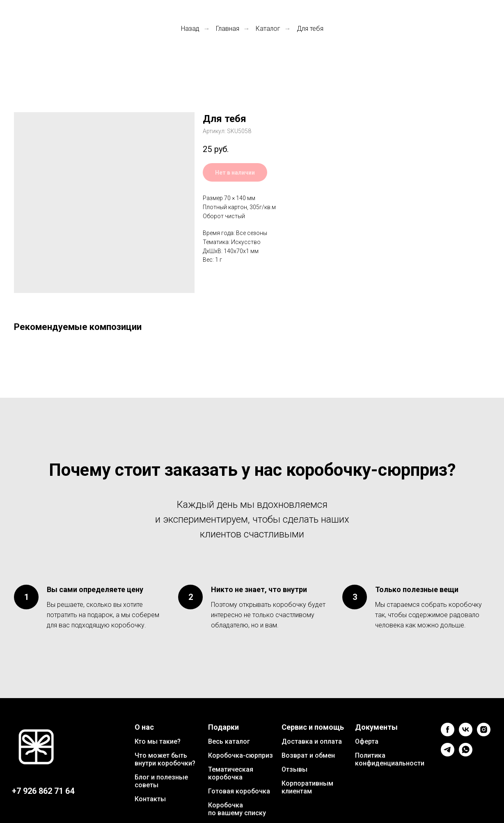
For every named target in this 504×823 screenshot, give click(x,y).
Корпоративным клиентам (307, 787)
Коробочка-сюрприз (240, 755)
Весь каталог (229, 741)
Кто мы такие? (158, 741)
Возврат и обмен (308, 755)
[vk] (465, 734)
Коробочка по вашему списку (237, 809)
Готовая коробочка (239, 791)
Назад (190, 28)
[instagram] (483, 734)
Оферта (366, 741)
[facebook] (447, 734)
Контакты (150, 799)
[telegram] (447, 754)
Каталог (268, 28)
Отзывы (294, 769)
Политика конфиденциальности (389, 759)
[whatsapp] (465, 754)
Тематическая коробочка (230, 773)
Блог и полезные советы (161, 781)
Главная (227, 28)
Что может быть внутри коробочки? (165, 759)
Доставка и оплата (312, 741)
